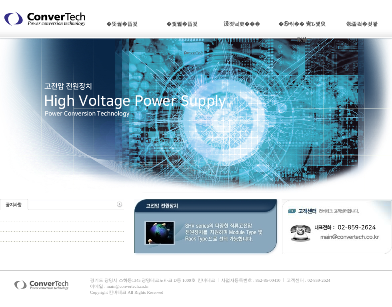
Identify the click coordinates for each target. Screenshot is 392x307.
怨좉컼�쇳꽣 (362, 23)
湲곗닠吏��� (242, 23)
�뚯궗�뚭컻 (122, 23)
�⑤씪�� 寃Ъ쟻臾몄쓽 (302, 26)
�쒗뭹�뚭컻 (182, 23)
